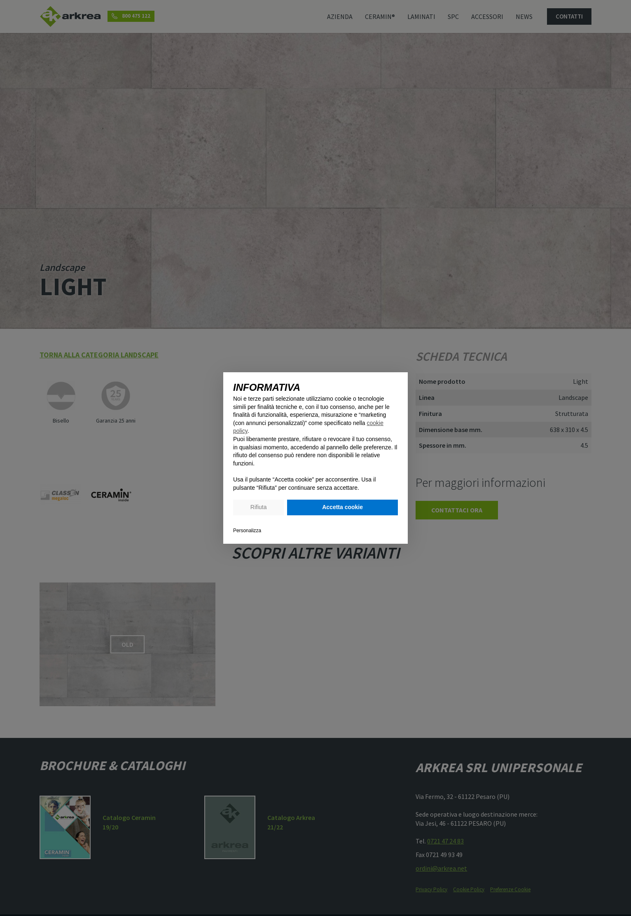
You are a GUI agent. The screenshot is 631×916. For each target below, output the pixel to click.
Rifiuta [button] (258, 507)
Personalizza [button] (247, 530)
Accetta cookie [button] (342, 507)
